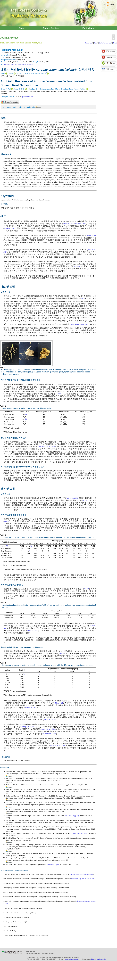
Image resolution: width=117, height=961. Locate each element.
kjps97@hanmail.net (72, 959)
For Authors (88, 28)
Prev (95, 43)
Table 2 (6, 521)
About (21, 28)
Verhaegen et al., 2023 (28, 727)
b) (26, 419)
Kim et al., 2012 (68, 224)
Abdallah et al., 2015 (57, 746)
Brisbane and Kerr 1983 (79, 324)
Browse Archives (51, 28)
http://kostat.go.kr (53, 864)
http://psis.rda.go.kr (80, 833)
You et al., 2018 (80, 224)
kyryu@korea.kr (27, 97)
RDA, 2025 (59, 703)
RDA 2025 (77, 266)
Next (115, 43)
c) (29, 550)
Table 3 (86, 589)
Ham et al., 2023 (31, 708)
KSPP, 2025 (91, 235)
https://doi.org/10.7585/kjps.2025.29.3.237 (19, 64)
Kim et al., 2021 (32, 631)
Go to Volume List (105, 43)
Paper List (88, 43)
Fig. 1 (83, 298)
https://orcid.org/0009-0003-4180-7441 (82, 878)
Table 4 (61, 654)
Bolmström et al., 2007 (47, 446)
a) (26, 414)
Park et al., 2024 (72, 498)
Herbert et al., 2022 (49, 734)
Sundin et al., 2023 (48, 729)
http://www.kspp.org (72, 816)
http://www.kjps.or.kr (98, 959)
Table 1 (60, 394)
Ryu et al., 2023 (49, 720)
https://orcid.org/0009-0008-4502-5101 (81, 874)
